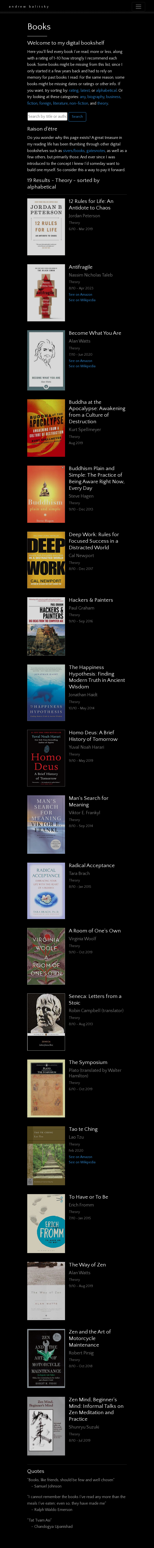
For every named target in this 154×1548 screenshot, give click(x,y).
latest (85, 90)
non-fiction (79, 103)
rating (74, 90)
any (83, 97)
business (113, 97)
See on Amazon (80, 295)
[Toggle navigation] (138, 6)
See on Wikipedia (82, 300)
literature (60, 103)
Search (77, 117)
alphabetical (106, 90)
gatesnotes (95, 150)
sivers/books (74, 150)
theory (102, 103)
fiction (32, 103)
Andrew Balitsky (29, 6)
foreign (45, 103)
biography (95, 97)
